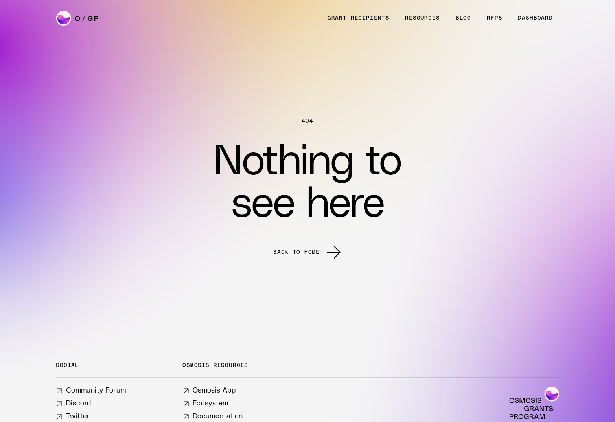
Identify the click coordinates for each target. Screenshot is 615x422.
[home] (78, 18)
